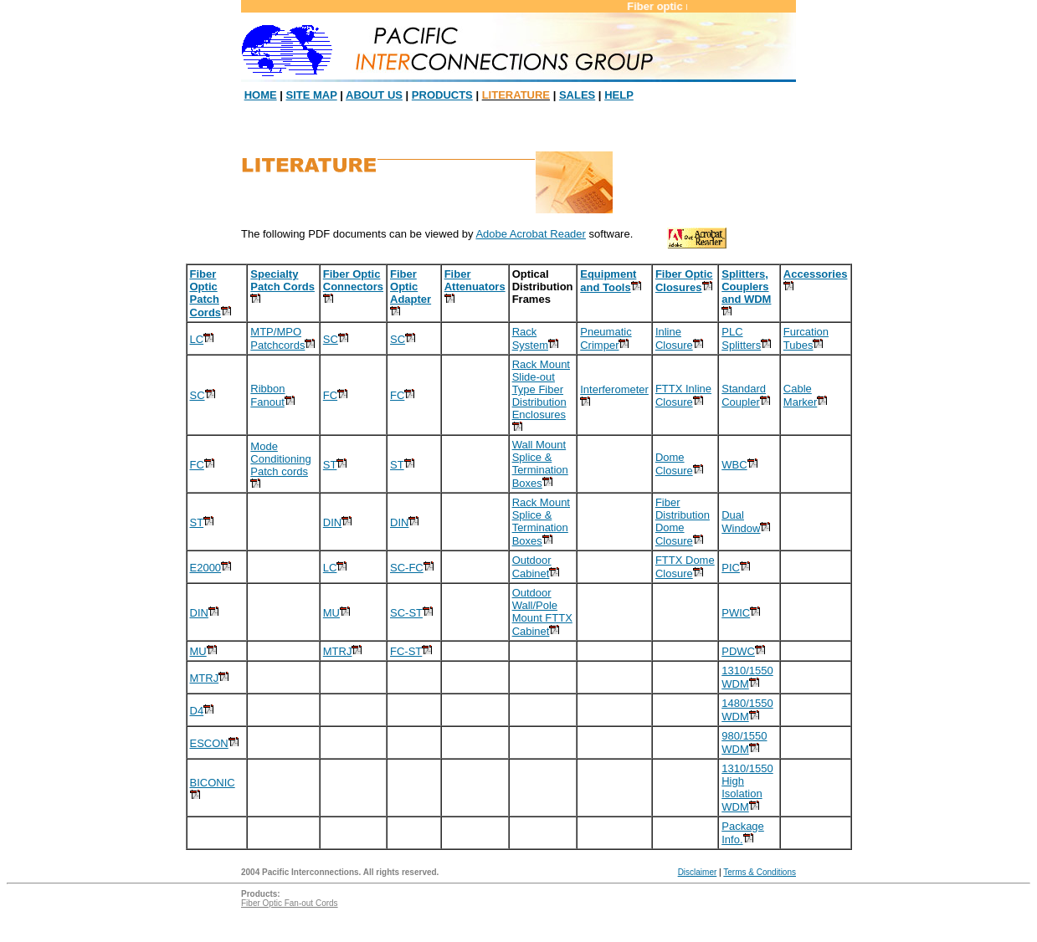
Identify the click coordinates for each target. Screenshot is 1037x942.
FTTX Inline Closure (683, 395)
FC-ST (406, 651)
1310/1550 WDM (747, 677)
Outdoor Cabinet (532, 567)
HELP (619, 95)
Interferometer (614, 389)
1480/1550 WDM (747, 710)
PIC (730, 567)
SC (330, 339)
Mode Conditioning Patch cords (280, 459)
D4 (197, 710)
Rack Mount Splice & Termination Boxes (541, 521)
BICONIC (212, 782)
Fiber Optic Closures (684, 281)
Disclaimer (697, 872)
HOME (260, 95)
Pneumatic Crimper (605, 338)
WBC (734, 464)
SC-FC (407, 567)
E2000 (206, 567)
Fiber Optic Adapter (410, 286)
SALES (577, 95)
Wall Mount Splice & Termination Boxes (540, 463)
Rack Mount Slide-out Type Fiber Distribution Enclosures (541, 389)
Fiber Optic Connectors (353, 280)
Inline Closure (674, 338)
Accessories (815, 274)
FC (330, 395)
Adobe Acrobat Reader (530, 234)
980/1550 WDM (744, 742)
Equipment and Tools (608, 281)
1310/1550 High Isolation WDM (747, 787)
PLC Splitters (741, 338)
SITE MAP (311, 95)
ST (330, 464)
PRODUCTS (442, 95)
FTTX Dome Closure (685, 567)
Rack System (530, 338)
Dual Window (740, 522)
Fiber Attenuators (475, 280)
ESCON (209, 743)
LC (197, 339)
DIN (332, 522)
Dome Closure (674, 464)
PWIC (735, 613)
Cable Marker (800, 395)
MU (331, 613)
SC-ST (406, 613)
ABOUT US (374, 95)
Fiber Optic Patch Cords (206, 293)
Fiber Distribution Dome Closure (682, 521)
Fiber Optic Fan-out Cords (289, 903)
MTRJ (337, 651)
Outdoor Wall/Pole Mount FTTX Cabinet (542, 611)
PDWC (738, 651)
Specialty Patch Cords (282, 280)
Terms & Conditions (759, 872)
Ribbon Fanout (267, 395)
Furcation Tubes (806, 338)
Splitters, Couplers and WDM (746, 286)
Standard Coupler (743, 395)
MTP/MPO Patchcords (277, 338)
